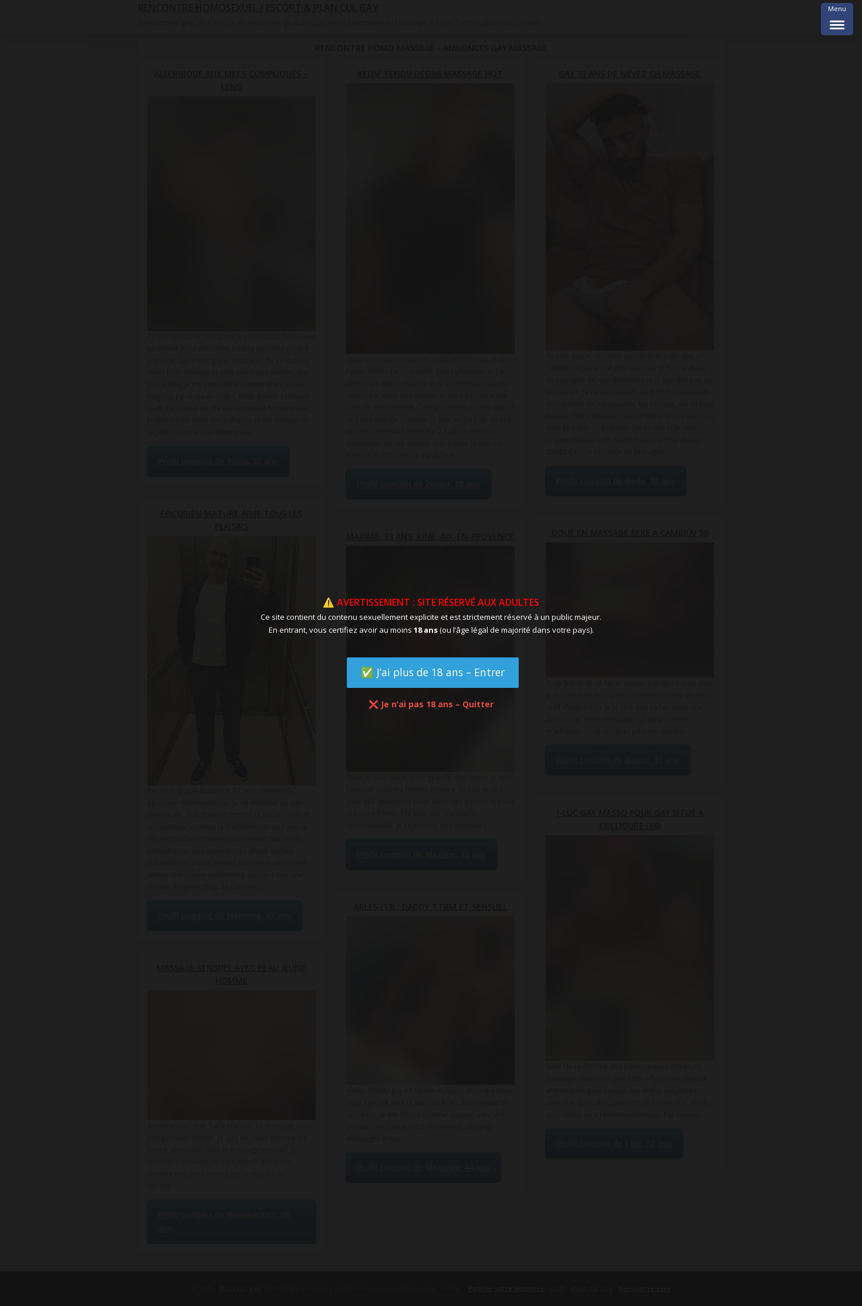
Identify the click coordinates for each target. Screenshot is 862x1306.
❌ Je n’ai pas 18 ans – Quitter (431, 704)
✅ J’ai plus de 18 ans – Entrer (433, 672)
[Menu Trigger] (837, 19)
